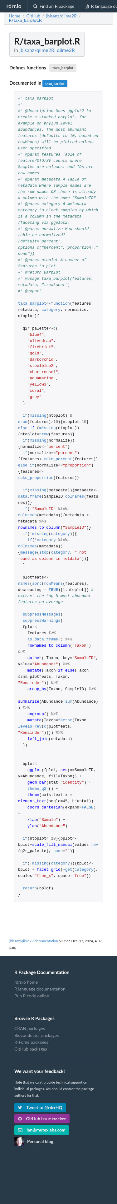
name (58, 851)
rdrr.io (13, 5)
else (22, 428)
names (24, 584)
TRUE (53, 590)
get (68, 870)
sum (68, 702)
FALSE (88, 807)
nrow (22, 422)
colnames (74, 496)
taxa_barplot (62, 67)
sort (36, 584)
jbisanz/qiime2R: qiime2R (47, 50)
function (60, 304)
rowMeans (53, 584)
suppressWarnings (42, 621)
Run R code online (31, 995)
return (30, 888)
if (25, 416)
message (28, 552)
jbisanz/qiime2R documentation (33, 941)
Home (14, 16)
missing (38, 416)
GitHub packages (30, 1049)
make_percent (58, 459)
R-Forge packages (31, 1042)
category (50, 310)
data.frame (30, 496)
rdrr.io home (26, 982)
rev (38, 726)
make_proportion (35, 478)
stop (44, 552)
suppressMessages (42, 614)
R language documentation (40, 988)
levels (25, 726)
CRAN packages (29, 1028)
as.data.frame (42, 639)
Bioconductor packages (36, 1035)
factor (65, 720)
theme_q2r (38, 789)
